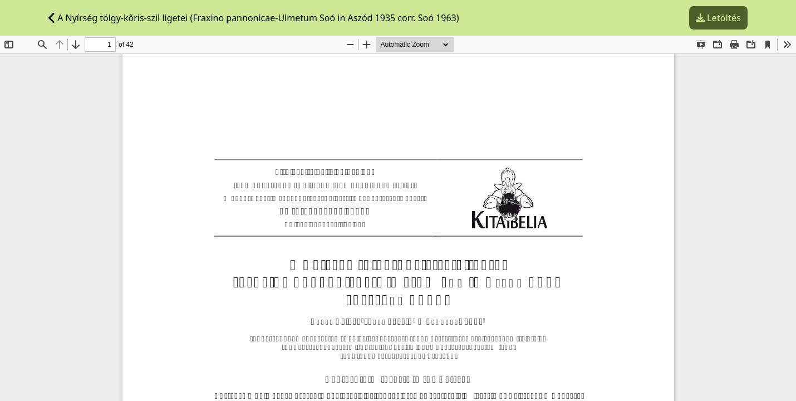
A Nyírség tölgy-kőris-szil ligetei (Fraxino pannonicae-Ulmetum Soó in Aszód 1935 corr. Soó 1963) (253, 18)
